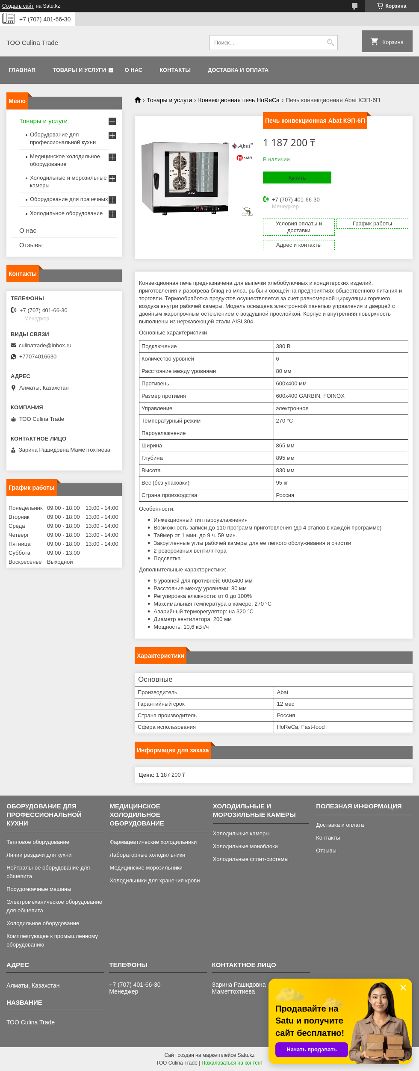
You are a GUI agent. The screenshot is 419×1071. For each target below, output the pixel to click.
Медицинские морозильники (145, 867)
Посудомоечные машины (38, 889)
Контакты (175, 70)
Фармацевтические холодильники (153, 842)
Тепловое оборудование (37, 842)
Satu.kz (245, 1055)
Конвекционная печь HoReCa (239, 100)
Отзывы (31, 245)
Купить (297, 178)
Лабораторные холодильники (147, 855)
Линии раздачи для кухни (38, 855)
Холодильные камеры (241, 833)
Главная (22, 70)
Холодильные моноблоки (245, 846)
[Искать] (330, 42)
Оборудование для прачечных (69, 199)
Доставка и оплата (238, 70)
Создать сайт (18, 6)
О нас (134, 70)
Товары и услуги (79, 70)
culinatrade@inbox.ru (45, 345)
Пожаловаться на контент (232, 1063)
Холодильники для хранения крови (154, 880)
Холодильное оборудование (66, 213)
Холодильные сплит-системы (251, 859)
